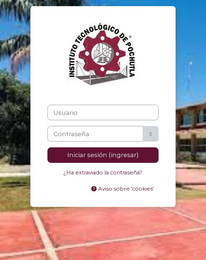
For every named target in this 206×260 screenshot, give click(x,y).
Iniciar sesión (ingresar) (103, 155)
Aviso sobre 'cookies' (122, 189)
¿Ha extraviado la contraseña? (102, 172)
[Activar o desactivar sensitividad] (151, 134)
